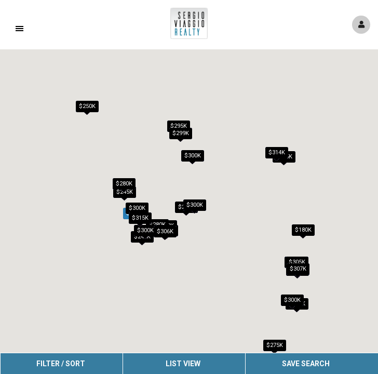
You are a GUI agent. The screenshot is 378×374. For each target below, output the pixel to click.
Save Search (306, 363)
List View (183, 363)
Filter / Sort (60, 363)
